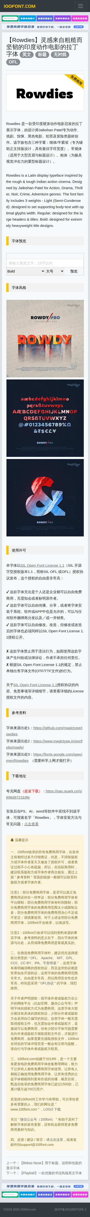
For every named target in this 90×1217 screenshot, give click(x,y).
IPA (37, 963)
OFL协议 (47, 983)
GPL (69, 958)
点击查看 (31, 824)
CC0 (14, 963)
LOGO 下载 (52, 1109)
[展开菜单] (81, 6)
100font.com (28, 1209)
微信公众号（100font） (37, 1119)
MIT (60, 958)
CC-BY (26, 963)
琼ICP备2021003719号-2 (70, 1209)
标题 (42, 54)
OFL (13, 61)
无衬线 (60, 54)
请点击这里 (54, 1140)
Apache (47, 958)
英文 (26, 54)
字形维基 (49, 963)
